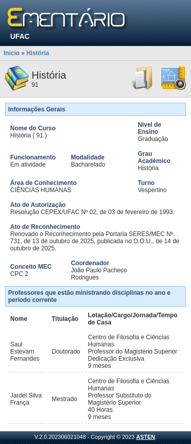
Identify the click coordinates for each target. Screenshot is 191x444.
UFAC (20, 36)
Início (11, 53)
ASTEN (145, 437)
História (37, 53)
